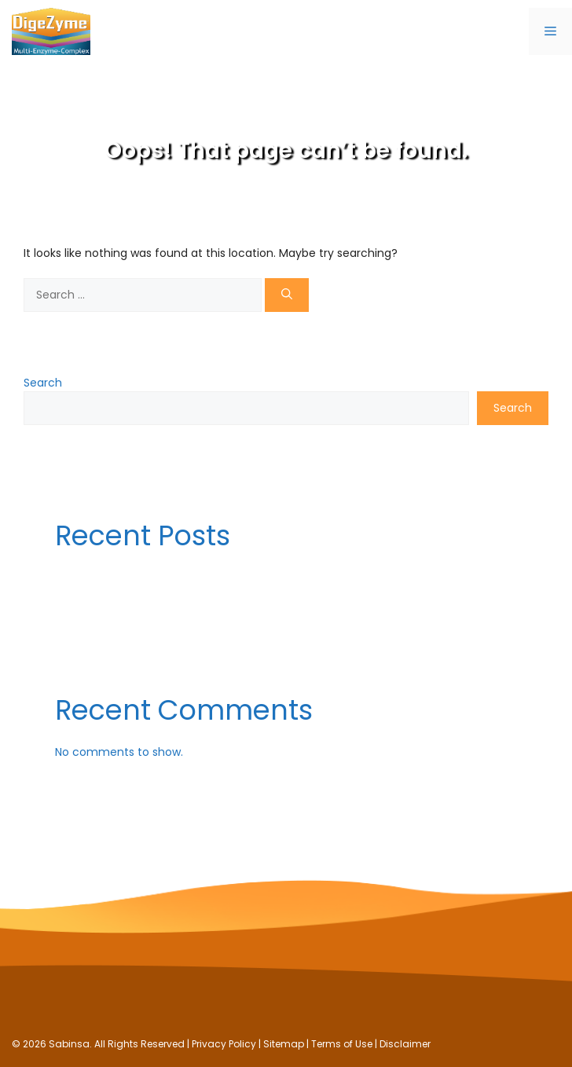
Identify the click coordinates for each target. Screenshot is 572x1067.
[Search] (287, 295)
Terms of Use (341, 1043)
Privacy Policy (224, 1043)
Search (43, 382)
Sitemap (283, 1043)
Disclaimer (405, 1043)
